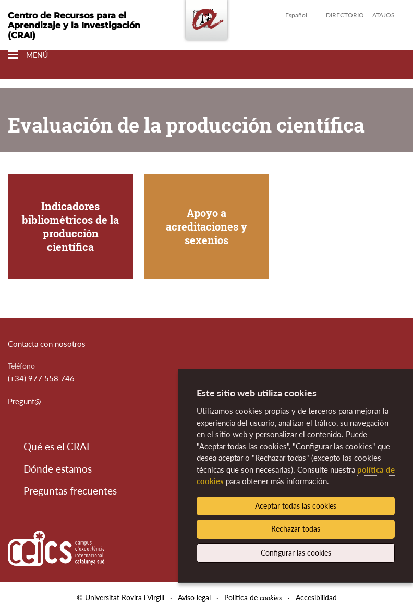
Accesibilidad (316, 597)
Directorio (345, 15)
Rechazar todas (295, 528)
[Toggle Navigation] (28, 55)
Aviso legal (194, 597)
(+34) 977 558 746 (41, 378)
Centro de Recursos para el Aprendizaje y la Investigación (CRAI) (74, 25)
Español (296, 15)
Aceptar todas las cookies (295, 505)
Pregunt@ (24, 401)
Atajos (383, 15)
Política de (253, 597)
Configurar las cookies (296, 552)
